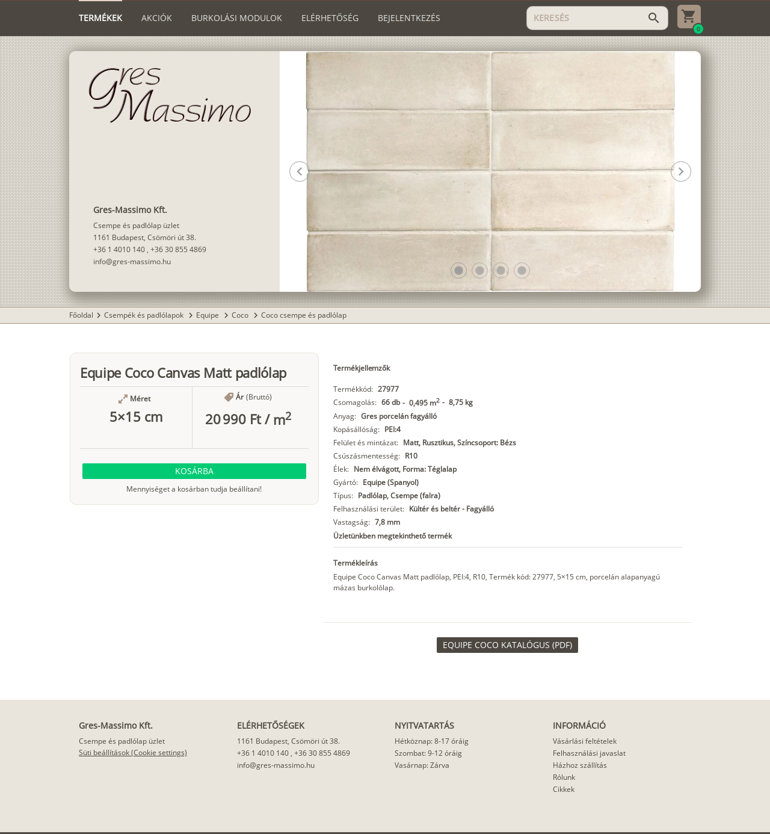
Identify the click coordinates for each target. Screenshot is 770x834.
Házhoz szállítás (580, 765)
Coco (241, 315)
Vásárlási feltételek (585, 741)
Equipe (208, 315)
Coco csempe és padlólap (303, 315)
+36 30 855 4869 (178, 249)
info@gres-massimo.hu (132, 261)
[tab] (100, 18)
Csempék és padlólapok (144, 315)
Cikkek (563, 789)
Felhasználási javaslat (589, 753)
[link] (507, 645)
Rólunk (564, 777)
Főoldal (81, 315)
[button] (459, 270)
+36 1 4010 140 (119, 249)
